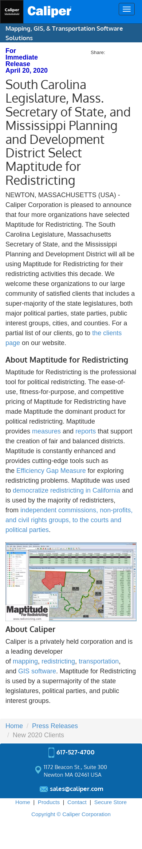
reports (86, 431)
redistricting (58, 661)
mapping (25, 661)
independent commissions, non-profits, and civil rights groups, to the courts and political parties (69, 520)
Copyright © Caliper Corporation (71, 814)
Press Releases (55, 726)
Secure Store (110, 802)
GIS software (37, 671)
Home (14, 726)
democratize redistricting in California (66, 490)
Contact (77, 802)
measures (46, 431)
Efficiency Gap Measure (51, 470)
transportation (99, 661)
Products (49, 802)
